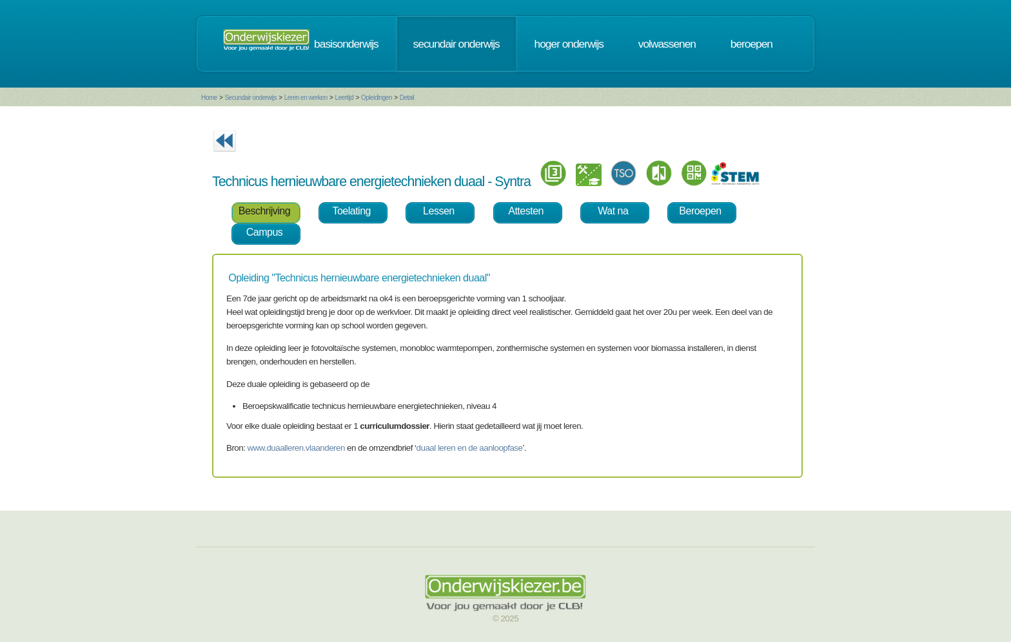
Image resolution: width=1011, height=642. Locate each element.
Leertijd (344, 97)
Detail (407, 97)
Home (209, 97)
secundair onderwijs (456, 43)
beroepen (751, 43)
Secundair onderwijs (250, 97)
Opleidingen (376, 97)
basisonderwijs (346, 43)
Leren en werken (306, 97)
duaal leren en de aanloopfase (470, 448)
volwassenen (667, 43)
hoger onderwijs (569, 43)
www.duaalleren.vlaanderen (296, 448)
